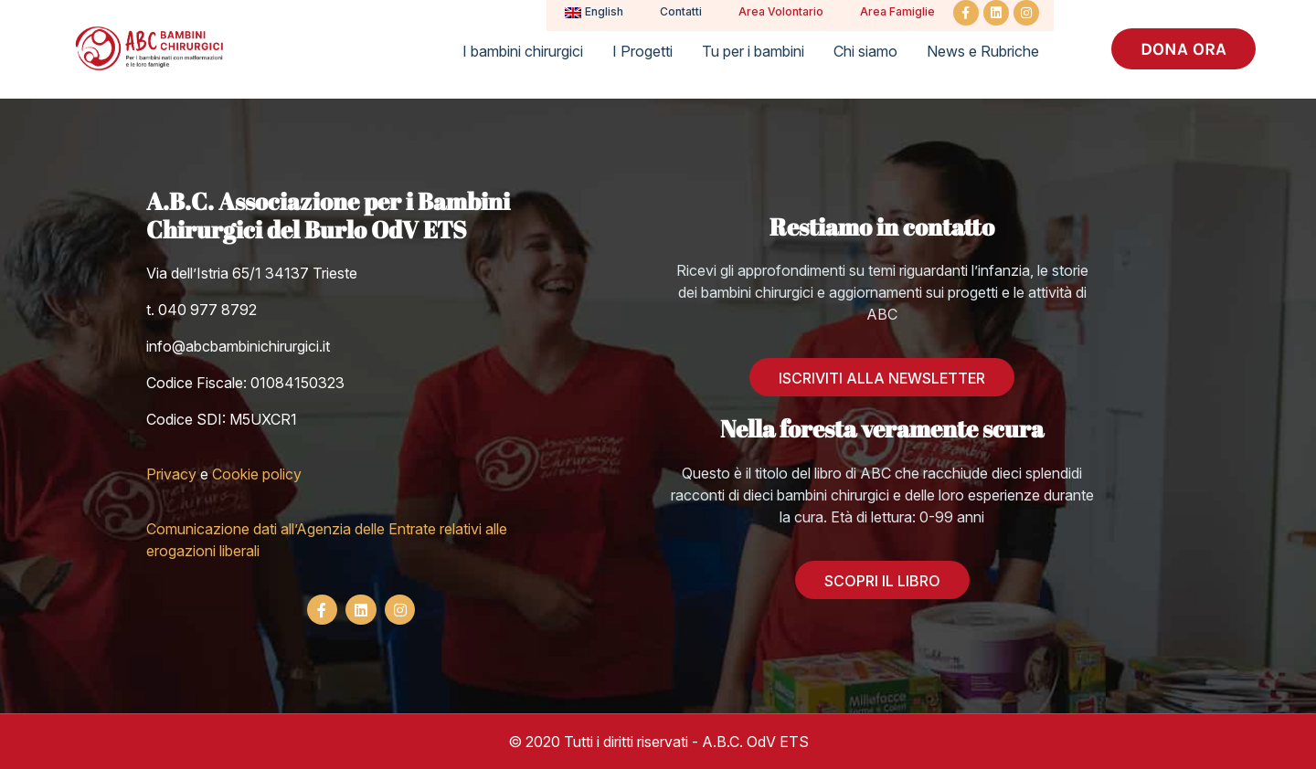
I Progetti (642, 51)
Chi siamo (865, 51)
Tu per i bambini (753, 51)
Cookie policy (257, 474)
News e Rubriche (983, 51)
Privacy (171, 474)
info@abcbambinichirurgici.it (238, 346)
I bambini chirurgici (522, 51)
